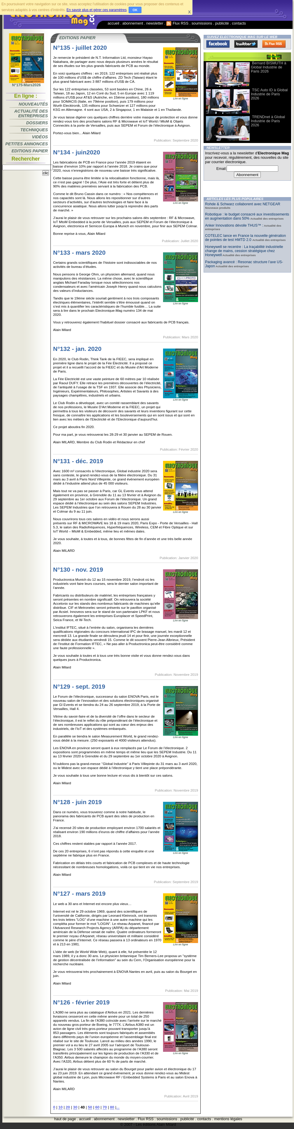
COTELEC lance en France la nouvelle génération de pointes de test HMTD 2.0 (245, 238)
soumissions (202, 23)
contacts (239, 23)
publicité (222, 23)
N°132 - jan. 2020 (77, 348)
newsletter (154, 23)
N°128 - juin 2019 (77, 802)
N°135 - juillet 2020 (80, 47)
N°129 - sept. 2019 (79, 686)
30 (75, 1107)
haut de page (65, 1119)
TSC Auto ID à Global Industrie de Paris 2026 (269, 94)
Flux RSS (177, 23)
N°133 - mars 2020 (79, 252)
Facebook (218, 44)
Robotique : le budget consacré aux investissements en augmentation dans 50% (247, 216)
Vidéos (40, 137)
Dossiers (37, 122)
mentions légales (228, 1119)
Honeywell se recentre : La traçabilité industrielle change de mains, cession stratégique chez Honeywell (244, 251)
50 (90, 1107)
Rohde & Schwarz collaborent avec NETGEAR (242, 204)
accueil (113, 23)
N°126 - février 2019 (81, 1002)
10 (60, 1107)
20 (68, 1107)
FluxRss (274, 44)
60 (97, 1107)
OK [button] (135, 10)
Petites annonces (26, 144)
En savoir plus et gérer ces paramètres (96, 10)
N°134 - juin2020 (76, 152)
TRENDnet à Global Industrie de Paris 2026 (268, 121)
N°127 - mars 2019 (79, 893)
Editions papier (30, 151)
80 (112, 1107)
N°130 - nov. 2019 (78, 569)
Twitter (246, 44)
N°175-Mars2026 (26, 83)
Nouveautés (33, 104)
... (118, 1107)
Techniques (34, 129)
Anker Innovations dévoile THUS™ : (234, 225)
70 (105, 1107)
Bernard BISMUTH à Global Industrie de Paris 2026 (268, 67)
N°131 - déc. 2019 (78, 461)
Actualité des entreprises (31, 113)
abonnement (133, 23)
